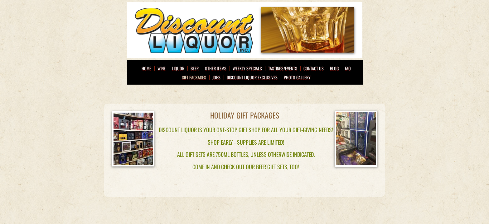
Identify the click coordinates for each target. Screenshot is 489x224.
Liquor (178, 68)
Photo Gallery (297, 77)
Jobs (216, 77)
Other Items (215, 68)
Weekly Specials (247, 68)
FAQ (348, 68)
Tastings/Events (282, 68)
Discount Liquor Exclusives (252, 77)
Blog (334, 68)
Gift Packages (194, 77)
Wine (161, 68)
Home (146, 68)
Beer (195, 68)
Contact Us (313, 68)
